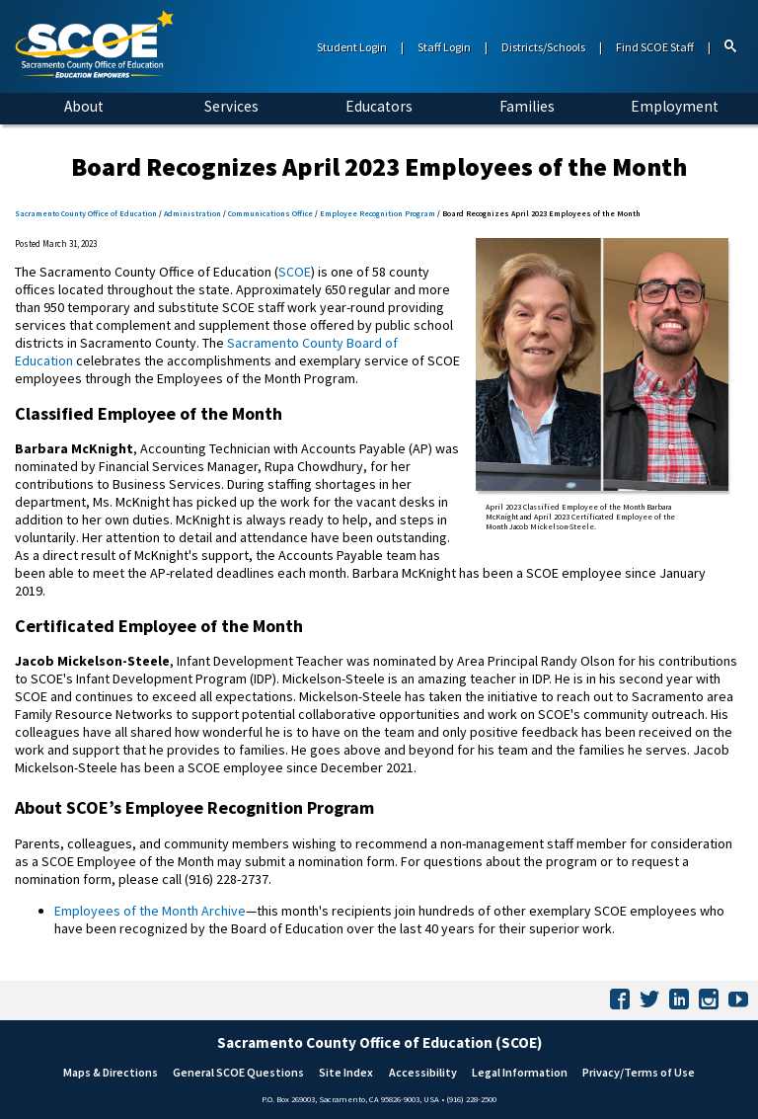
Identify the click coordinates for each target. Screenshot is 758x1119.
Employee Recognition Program (377, 213)
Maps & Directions (110, 1072)
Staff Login (444, 47)
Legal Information (520, 1072)
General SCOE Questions (238, 1072)
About (84, 106)
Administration (192, 213)
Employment (675, 106)
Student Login (352, 47)
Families (527, 106)
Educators (379, 106)
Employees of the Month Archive (150, 910)
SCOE (294, 271)
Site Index (346, 1072)
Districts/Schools (543, 47)
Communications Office (270, 213)
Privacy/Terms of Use (638, 1072)
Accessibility (423, 1072)
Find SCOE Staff (655, 47)
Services (231, 106)
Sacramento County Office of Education (86, 213)
